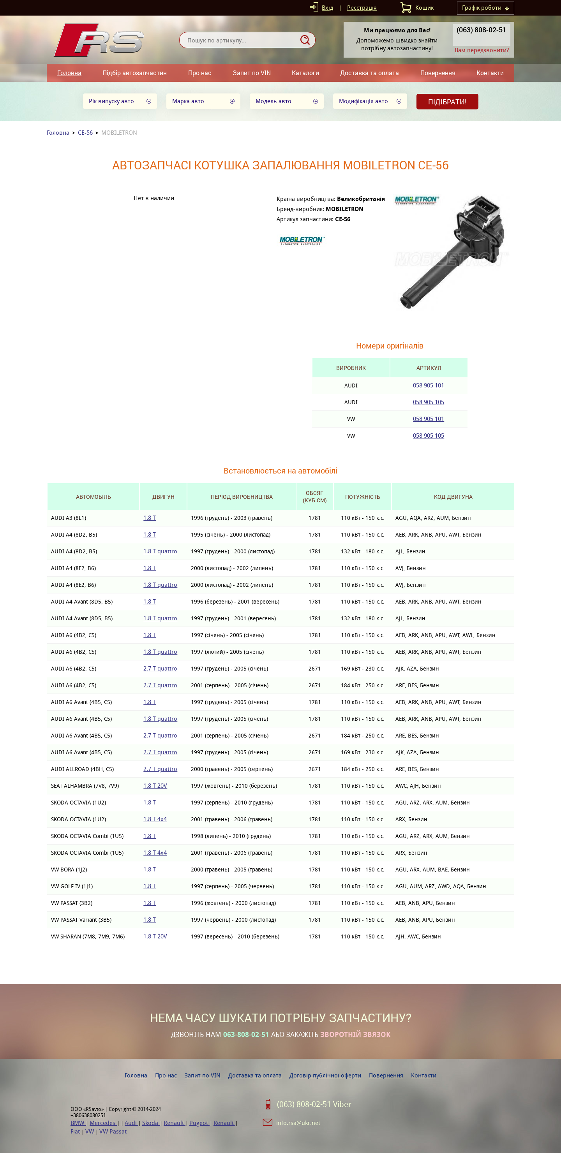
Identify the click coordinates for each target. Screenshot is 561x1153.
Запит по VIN (252, 73)
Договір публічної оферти (325, 1075)
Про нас (200, 73)
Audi (131, 1123)
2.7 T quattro (160, 668)
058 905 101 (428, 385)
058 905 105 (428, 402)
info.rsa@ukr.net (298, 1123)
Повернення (437, 73)
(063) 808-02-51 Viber (314, 1104)
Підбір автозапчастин (134, 73)
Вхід (327, 7)
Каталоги (305, 73)
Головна (69, 73)
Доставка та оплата (369, 73)
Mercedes (103, 1123)
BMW (78, 1123)
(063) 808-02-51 (481, 29)
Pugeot (199, 1123)
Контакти (490, 73)
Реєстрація (362, 7)
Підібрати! (447, 101)
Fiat (76, 1131)
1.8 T (149, 517)
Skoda (151, 1123)
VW (90, 1131)
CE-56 (85, 132)
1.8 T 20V (155, 785)
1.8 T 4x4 (155, 819)
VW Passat (113, 1131)
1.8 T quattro (160, 551)
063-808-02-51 (246, 1034)
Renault (174, 1123)
